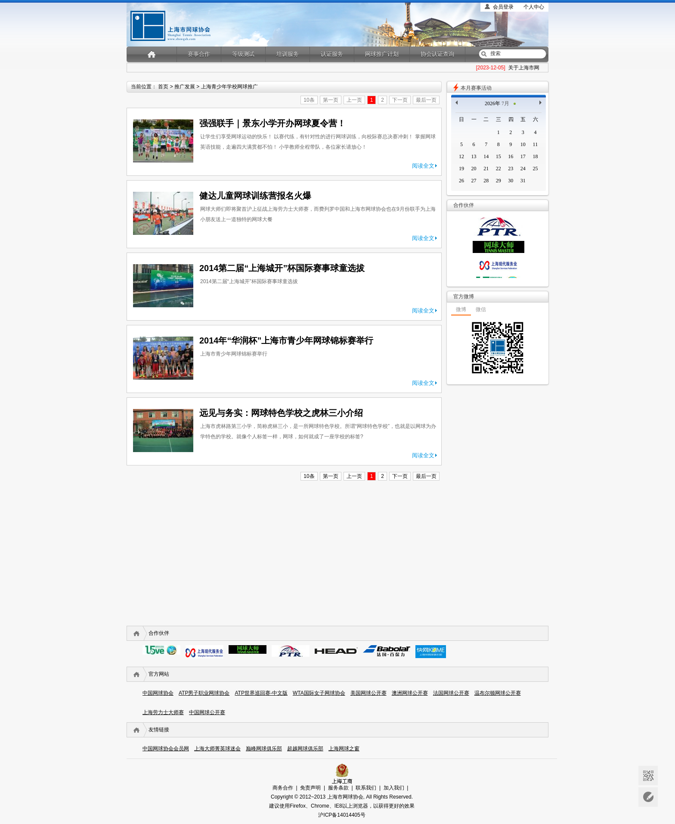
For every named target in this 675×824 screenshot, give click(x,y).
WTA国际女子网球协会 (319, 693)
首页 (163, 87)
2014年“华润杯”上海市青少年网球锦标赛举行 (286, 340)
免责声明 (310, 788)
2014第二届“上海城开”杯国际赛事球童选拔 (282, 268)
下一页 (400, 100)
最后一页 (426, 100)
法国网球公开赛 (451, 693)
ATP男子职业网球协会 (204, 693)
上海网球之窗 (343, 749)
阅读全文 (423, 165)
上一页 (354, 100)
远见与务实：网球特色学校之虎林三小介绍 (281, 413)
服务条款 (338, 788)
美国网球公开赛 (368, 693)
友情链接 (159, 730)
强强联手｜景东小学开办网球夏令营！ (272, 123)
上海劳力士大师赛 (163, 712)
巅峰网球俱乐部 (264, 749)
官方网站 (159, 674)
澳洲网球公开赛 (410, 693)
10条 (308, 100)
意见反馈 (648, 797)
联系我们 (366, 788)
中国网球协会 (157, 693)
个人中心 (533, 7)
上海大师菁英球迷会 (217, 749)
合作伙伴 (159, 633)
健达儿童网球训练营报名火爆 (255, 195)
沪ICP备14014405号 (341, 815)
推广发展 (184, 87)
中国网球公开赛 (207, 712)
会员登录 (503, 7)
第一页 (330, 100)
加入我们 (394, 788)
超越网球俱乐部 (305, 749)
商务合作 (282, 788)
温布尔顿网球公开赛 (497, 693)
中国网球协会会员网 (165, 749)
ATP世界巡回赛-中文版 (261, 693)
